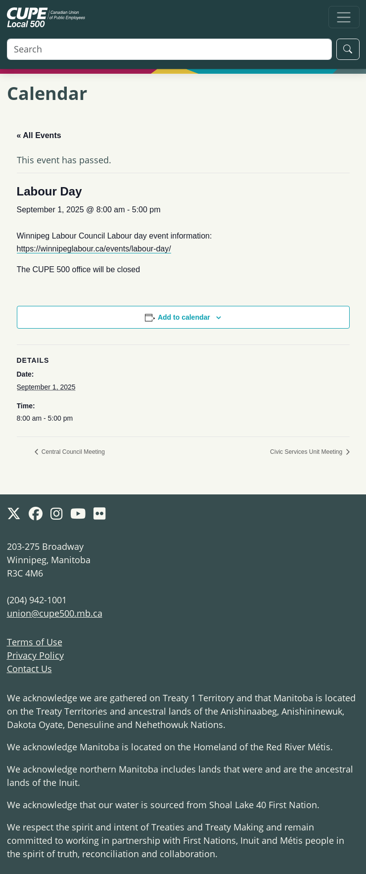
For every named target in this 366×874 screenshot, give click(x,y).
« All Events (39, 135)
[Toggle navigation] (344, 17)
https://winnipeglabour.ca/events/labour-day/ (94, 248)
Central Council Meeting (72, 451)
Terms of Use (34, 642)
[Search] (169, 49)
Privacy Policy (35, 655)
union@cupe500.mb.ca (54, 613)
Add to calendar (184, 317)
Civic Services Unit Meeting (307, 451)
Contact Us (29, 669)
